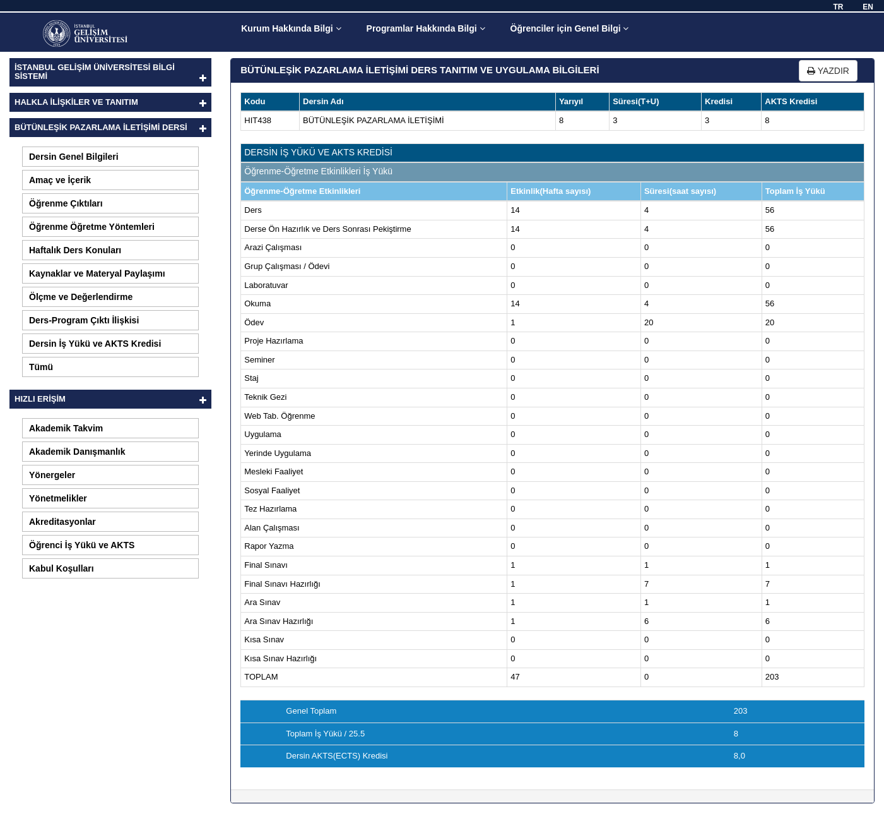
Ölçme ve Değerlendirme (81, 297)
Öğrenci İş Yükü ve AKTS (81, 545)
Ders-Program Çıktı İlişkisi (84, 320)
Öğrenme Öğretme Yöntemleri (92, 227)
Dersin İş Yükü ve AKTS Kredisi (95, 344)
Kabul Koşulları (61, 568)
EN (868, 7)
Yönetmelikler (58, 498)
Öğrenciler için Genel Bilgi (569, 28)
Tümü (41, 367)
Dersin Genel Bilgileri (74, 157)
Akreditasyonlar (62, 522)
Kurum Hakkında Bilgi (291, 28)
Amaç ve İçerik (60, 180)
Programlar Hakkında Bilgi (426, 28)
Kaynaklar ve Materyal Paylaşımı (97, 273)
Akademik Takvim (66, 428)
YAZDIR (828, 71)
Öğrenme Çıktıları (66, 203)
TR (838, 7)
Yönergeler (52, 475)
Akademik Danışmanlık (77, 452)
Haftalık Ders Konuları (75, 250)
